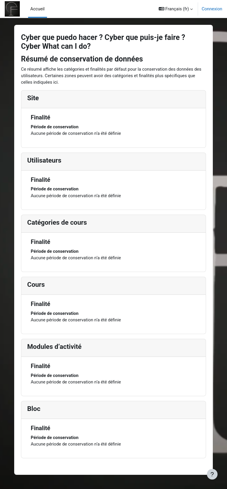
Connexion (212, 9)
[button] (176, 9)
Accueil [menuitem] (37, 9)
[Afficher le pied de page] (212, 474)
